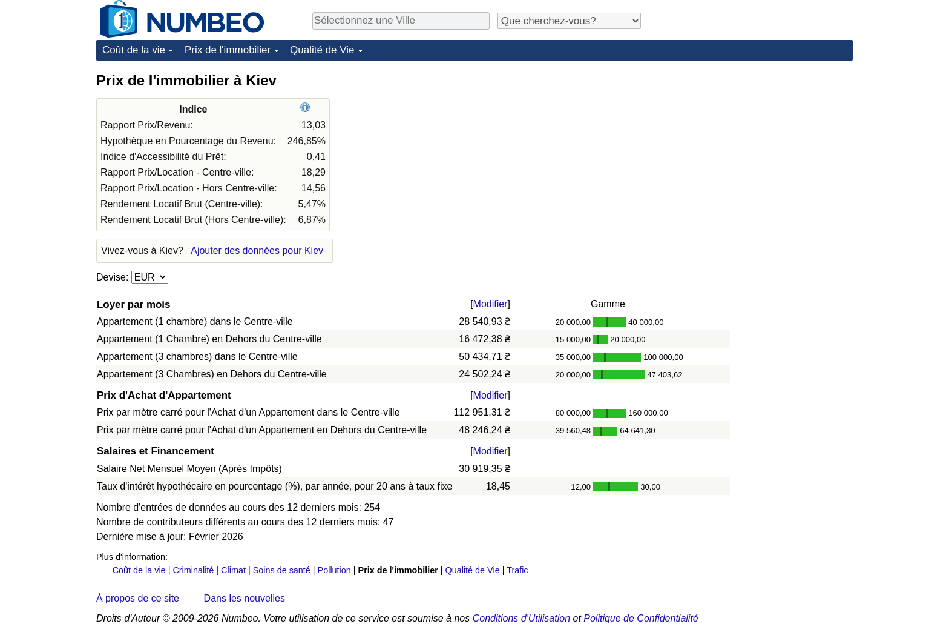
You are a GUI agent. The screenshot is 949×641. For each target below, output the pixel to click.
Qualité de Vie (322, 50)
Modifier (490, 304)
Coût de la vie (133, 50)
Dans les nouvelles (244, 598)
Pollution (334, 570)
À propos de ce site (137, 598)
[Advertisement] (762, 146)
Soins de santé (281, 570)
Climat (233, 570)
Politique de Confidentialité (640, 618)
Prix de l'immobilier (228, 50)
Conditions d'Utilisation (521, 618)
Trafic (517, 570)
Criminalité (193, 570)
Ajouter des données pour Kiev (257, 250)
